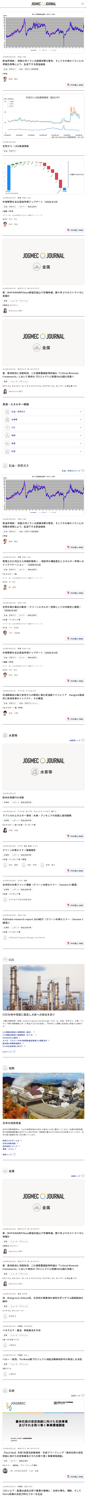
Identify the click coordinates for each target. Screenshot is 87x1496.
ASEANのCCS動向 (10, 1037)
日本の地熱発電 (9, 1143)
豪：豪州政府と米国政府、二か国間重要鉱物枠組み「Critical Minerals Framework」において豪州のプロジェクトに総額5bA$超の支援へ (41, 374)
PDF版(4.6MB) (75, 871)
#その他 (10, 1339)
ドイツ (35, 846)
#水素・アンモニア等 (11, 619)
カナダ (24, 1294)
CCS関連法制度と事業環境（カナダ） (18, 1035)
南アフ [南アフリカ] (54, 811)
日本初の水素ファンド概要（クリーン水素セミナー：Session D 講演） (41, 884)
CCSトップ (7, 1051)
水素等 (6, 802)
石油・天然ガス (10, 69)
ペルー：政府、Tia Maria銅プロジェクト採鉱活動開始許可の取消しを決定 (42, 1359)
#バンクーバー (18, 1310)
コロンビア (28, 1486)
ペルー (26, 1355)
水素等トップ (75, 740)
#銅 (4, 1368)
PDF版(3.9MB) (75, 639)
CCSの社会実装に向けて (13, 1046)
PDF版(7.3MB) (75, 231)
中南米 (20, 1326)
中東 (19, 198)
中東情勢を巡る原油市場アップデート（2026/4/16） (31, 201)
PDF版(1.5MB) (75, 593)
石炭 (5, 1461)
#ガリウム (7, 386)
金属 (5, 301)
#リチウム (7, 1310)
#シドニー (14, 305)
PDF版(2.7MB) (75, 719)
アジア (20, 846)
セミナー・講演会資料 (19, 1461)
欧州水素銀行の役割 (13, 797)
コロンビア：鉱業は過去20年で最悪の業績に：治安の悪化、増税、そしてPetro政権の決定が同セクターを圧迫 (42, 1492)
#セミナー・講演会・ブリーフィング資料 (20, 1465)
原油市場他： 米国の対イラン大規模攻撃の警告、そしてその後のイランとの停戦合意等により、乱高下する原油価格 (43, 62)
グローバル (22, 57)
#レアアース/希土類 (64, 386)
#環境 (23, 859)
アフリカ (21, 691)
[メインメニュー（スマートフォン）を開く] (82, 4)
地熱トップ (7, 1154)
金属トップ (76, 1176)
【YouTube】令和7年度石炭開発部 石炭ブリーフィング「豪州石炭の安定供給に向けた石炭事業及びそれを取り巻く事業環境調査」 (43, 1454)
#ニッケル (26, 386)
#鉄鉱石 (6, 305)
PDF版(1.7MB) (75, 944)
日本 (25, 846)
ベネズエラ (28, 1326)
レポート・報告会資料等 (21, 802)
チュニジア (38, 811)
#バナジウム (36, 386)
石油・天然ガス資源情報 (28, 69)
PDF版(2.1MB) (75, 906)
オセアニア (22, 288)
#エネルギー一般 (10, 574)
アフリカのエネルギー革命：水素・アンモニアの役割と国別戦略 (37, 815)
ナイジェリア (30, 691)
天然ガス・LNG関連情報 (16, 146)
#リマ (16, 1339)
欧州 (30, 846)
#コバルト (16, 386)
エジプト (28, 811)
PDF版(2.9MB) (75, 837)
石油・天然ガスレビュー (28, 703)
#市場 (5, 73)
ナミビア (46, 811)
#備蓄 (5, 211)
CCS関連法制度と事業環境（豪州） (17, 1032)
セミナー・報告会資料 (28, 206)
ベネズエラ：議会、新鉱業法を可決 (22, 1330)
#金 (4, 1339)
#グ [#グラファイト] (75, 386)
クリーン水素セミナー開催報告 (19, 850)
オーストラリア (33, 288)
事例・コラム (8, 1149)
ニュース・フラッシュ (19, 301)
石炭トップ (76, 1395)
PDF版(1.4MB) (75, 85)
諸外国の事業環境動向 (12, 1043)
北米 (19, 1294)
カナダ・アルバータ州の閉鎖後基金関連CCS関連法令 (25, 1040)
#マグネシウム (49, 386)
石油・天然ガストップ (71, 470)
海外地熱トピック (10, 1146)
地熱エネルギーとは (11, 1140)
